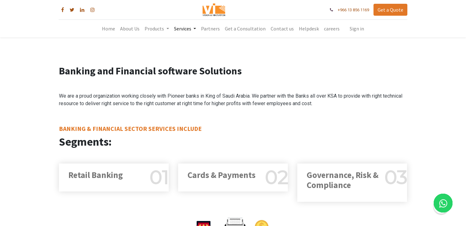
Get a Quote (390, 10)
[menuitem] (108, 28)
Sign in (357, 28)
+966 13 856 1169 (353, 10)
